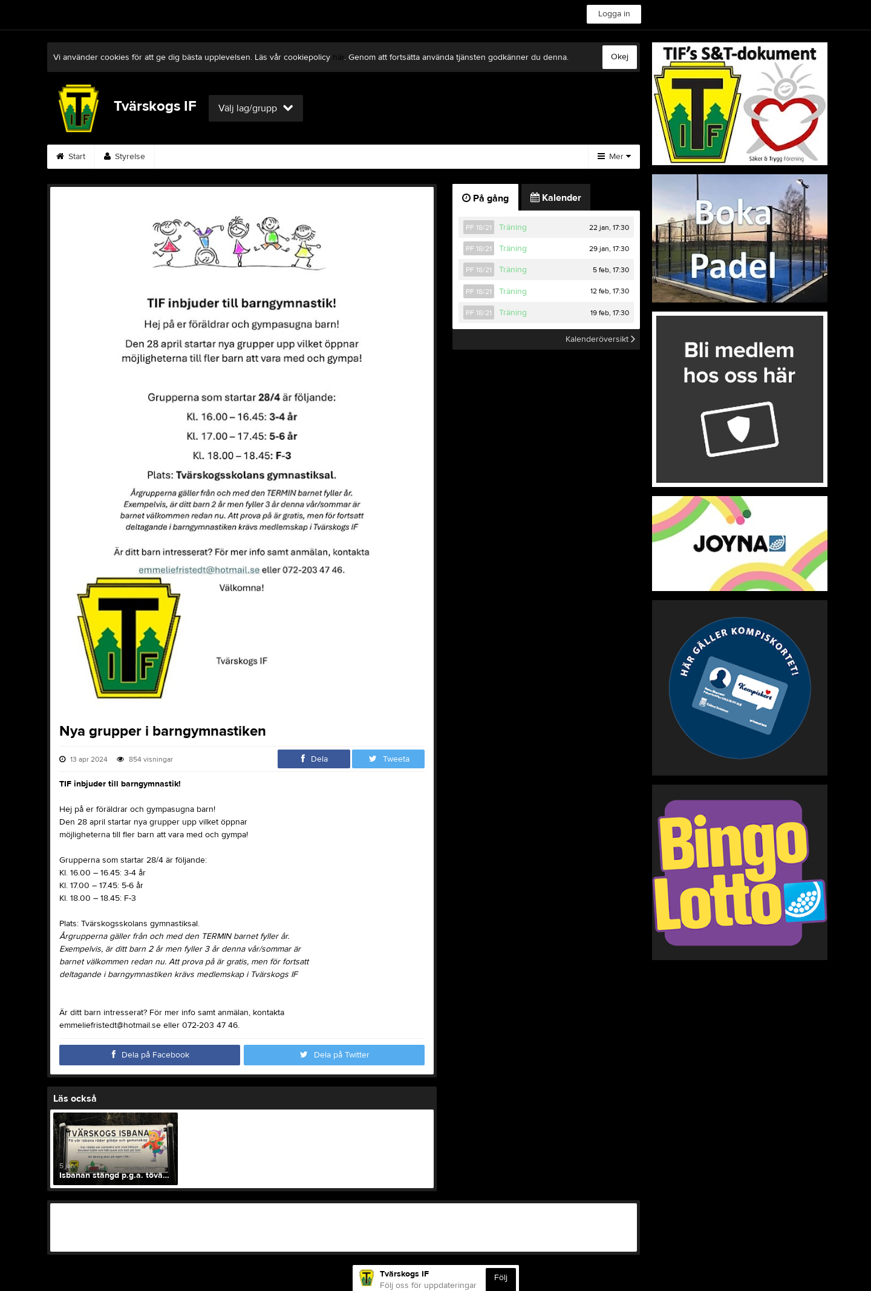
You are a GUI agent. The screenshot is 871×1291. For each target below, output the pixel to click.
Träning (513, 227)
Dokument (520, 156)
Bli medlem (451, 156)
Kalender (263, 156)
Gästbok (326, 156)
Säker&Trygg (193, 156)
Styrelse (124, 156)
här (338, 57)
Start (70, 156)
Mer (614, 156)
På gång (485, 198)
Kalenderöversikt (600, 339)
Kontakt (386, 156)
